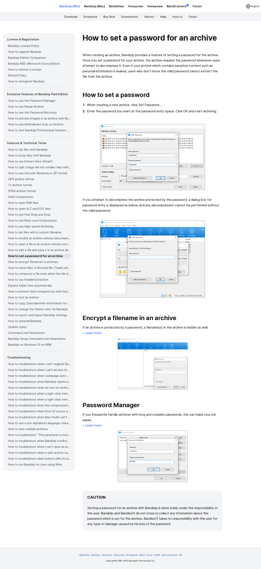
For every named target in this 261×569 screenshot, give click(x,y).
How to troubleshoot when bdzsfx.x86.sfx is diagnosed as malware (39, 458)
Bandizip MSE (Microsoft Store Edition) (34, 63)
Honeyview (155, 6)
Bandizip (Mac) (94, 6)
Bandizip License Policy (23, 46)
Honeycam (135, 6)
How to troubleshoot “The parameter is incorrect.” (39, 435)
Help (163, 17)
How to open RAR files (23, 203)
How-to (177, 17)
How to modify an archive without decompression (39, 238)
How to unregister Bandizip (26, 81)
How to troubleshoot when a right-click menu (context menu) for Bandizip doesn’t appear (39, 393)
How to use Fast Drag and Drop (29, 214)
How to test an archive (23, 297)
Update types (17, 327)
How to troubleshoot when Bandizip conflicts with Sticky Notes (39, 441)
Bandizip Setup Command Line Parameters (37, 339)
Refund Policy (17, 75)
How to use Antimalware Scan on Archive (35, 124)
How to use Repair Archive (26, 106)
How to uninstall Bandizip (25, 321)
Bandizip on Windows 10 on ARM (29, 344)
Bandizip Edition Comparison (27, 58)
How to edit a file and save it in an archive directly (39, 250)
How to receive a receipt (25, 69)
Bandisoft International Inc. (142, 561)
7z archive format (20, 185)
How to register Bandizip (24, 52)
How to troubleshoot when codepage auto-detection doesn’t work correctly (39, 376)
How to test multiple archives (28, 429)
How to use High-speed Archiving (30, 226)
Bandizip (95, 555)
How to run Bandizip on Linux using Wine (35, 464)
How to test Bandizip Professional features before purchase (39, 130)
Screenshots (129, 17)
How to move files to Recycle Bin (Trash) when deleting (39, 268)
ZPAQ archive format (22, 191)
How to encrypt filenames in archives (33, 262)
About (142, 555)
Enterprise (90, 17)
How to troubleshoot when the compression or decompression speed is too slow (39, 405)
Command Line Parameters (26, 333)
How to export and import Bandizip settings (37, 315)
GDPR (157, 555)
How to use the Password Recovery (32, 112)
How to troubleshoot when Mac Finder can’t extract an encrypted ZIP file (39, 417)
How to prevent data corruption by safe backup (39, 291)
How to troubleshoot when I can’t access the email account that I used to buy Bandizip (39, 370)
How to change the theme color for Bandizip (38, 309)
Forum (197, 6)
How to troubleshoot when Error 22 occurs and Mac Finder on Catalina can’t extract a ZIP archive (39, 411)
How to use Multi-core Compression (32, 220)
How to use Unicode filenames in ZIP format (37, 173)
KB (180, 555)
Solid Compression (20, 197)
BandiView (116, 6)
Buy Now (109, 17)
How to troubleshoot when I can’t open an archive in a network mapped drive (39, 447)
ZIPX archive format (21, 179)
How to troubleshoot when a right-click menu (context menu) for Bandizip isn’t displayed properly (39, 399)
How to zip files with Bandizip (28, 149)
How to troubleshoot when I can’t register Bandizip (39, 364)
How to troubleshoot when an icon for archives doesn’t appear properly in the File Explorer (39, 387)
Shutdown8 (131, 555)
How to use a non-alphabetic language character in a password (39, 423)
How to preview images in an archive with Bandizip (39, 118)
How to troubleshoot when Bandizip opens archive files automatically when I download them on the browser (39, 382)
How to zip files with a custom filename (34, 232)
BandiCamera (178, 6)
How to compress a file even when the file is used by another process (39, 274)
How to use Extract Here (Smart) (30, 161)
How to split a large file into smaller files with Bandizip (39, 167)
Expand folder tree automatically (30, 285)
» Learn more (92, 333)
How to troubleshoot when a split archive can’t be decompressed (39, 452)
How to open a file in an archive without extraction (39, 244)
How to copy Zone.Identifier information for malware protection (39, 303)
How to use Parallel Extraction (28, 279)
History (149, 17)
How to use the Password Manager (32, 100)
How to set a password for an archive (35, 256)
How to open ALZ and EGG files (29, 208)
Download (70, 17)
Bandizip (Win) (69, 6)
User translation (169, 555)
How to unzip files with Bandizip (29, 155)
